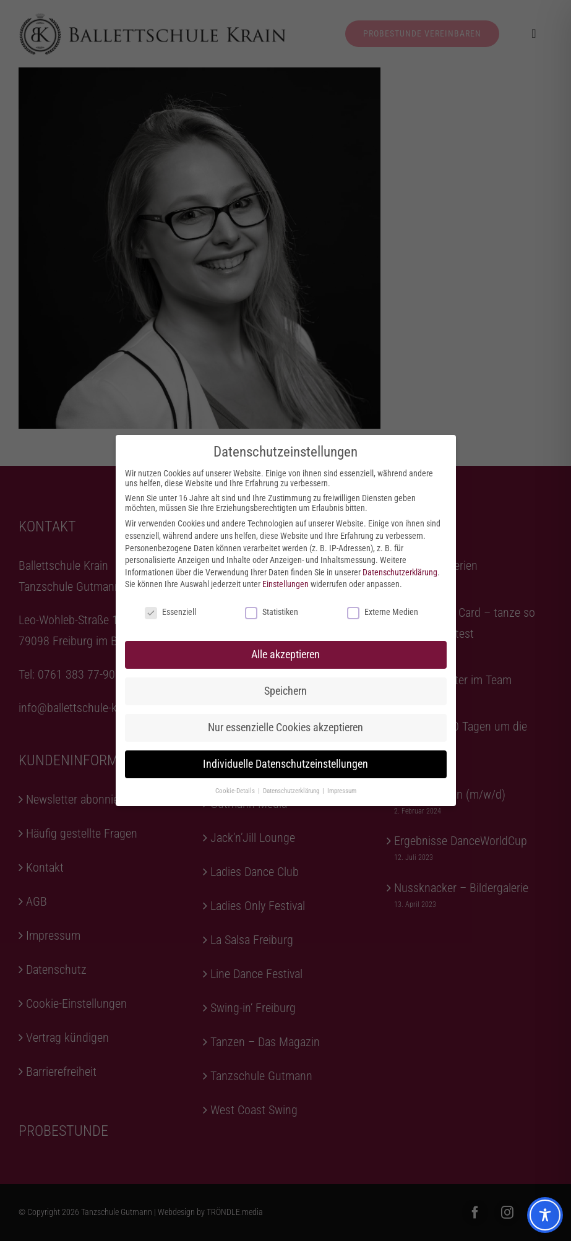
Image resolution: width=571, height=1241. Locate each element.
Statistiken (271, 612)
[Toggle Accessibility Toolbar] (545, 1215)
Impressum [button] (341, 791)
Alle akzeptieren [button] (285, 654)
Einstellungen (285, 584)
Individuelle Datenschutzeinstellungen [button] (285, 764)
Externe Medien (382, 612)
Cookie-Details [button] (236, 791)
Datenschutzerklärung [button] (292, 791)
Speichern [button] (285, 691)
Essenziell (170, 612)
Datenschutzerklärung (400, 572)
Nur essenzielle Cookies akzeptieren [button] (285, 727)
